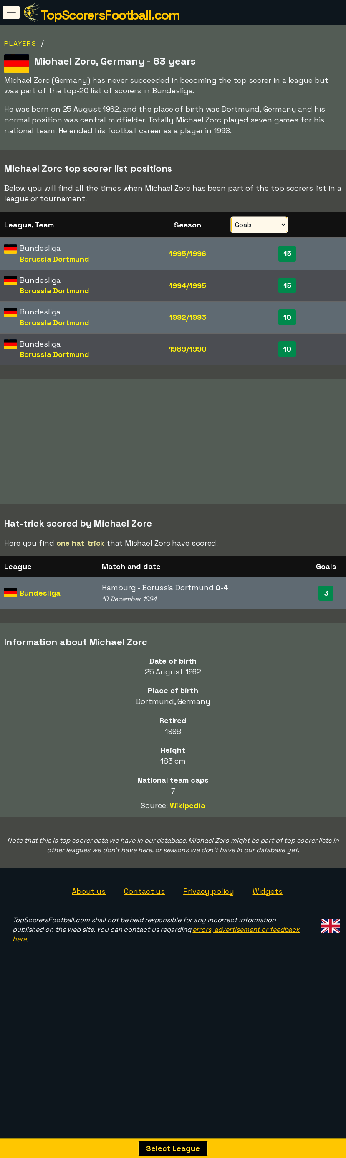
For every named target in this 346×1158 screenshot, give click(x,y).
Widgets (268, 934)
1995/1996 (187, 253)
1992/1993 (187, 317)
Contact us (144, 934)
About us (89, 934)
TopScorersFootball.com (109, 15)
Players (20, 43)
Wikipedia (187, 849)
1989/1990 (187, 349)
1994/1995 (187, 285)
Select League (173, 1148)
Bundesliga (40, 636)
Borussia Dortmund (54, 259)
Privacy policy (208, 934)
